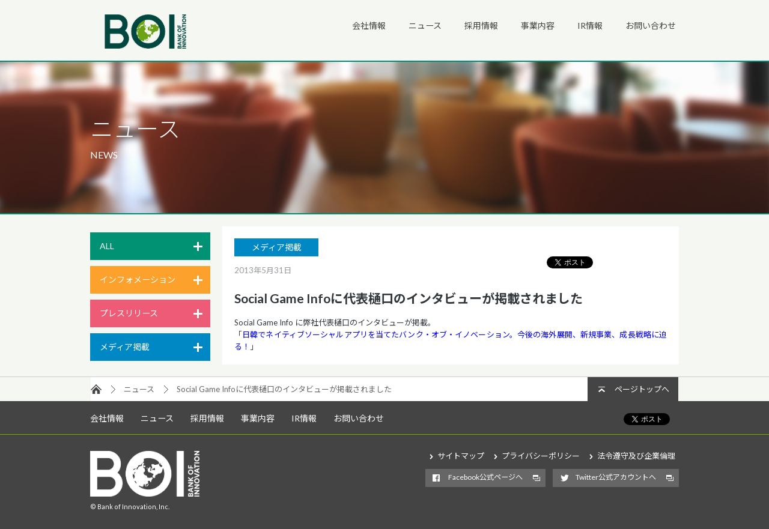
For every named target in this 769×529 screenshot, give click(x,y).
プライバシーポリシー (541, 456)
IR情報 (590, 25)
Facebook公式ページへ (485, 477)
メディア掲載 (125, 347)
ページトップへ (642, 389)
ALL (107, 246)
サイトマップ (460, 456)
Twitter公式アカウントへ (616, 477)
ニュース (425, 25)
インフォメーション (137, 279)
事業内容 (538, 25)
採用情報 (481, 25)
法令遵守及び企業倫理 (636, 456)
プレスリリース (129, 313)
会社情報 (369, 25)
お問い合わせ (650, 25)
